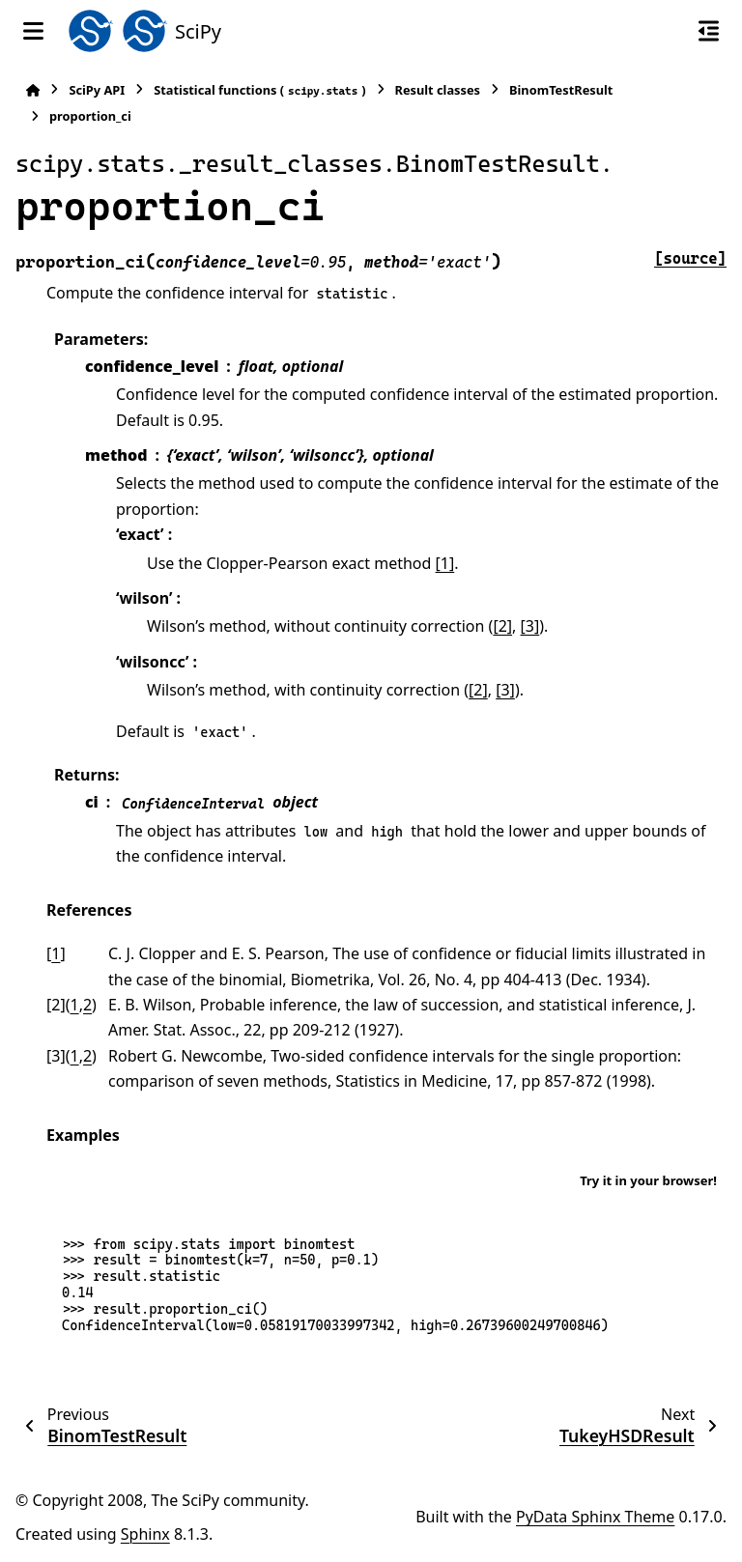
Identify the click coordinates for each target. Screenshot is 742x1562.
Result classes (437, 90)
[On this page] (709, 30)
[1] (445, 563)
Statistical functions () (259, 90)
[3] (530, 626)
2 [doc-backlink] (87, 1004)
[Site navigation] (33, 30)
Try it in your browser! (648, 1180)
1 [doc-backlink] (55, 953)
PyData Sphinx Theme (595, 1516)
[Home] (33, 90)
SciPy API (97, 90)
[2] (502, 626)
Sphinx (145, 1534)
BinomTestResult (561, 90)
